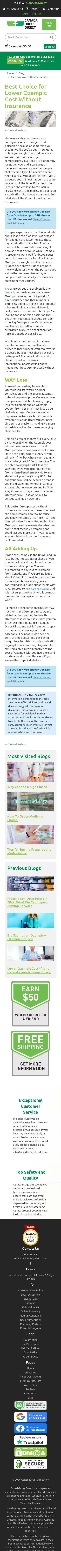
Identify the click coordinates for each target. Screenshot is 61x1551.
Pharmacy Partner (30, 1323)
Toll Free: (30, 3)
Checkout (49, 46)
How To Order (30, 1384)
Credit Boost (30, 1356)
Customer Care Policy (30, 1290)
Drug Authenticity (30, 1319)
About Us (30, 1372)
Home (10, 73)
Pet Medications (30, 1348)
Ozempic (32, 194)
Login (24, 13)
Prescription (31, 1339)
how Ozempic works (37, 588)
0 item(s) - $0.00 (18, 46)
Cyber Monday (30, 1307)
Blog (21, 73)
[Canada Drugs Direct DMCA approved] (30, 1453)
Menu (49, 24)
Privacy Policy (30, 1298)
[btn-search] (51, 37)
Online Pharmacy (30, 1311)
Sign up (36, 13)
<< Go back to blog (15, 130)
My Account (11, 8)
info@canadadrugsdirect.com (30, 1257)
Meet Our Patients (30, 1376)
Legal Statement (30, 1294)
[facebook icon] (30, 1263)
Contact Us (51, 8)
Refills (31, 8)
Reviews (30, 1389)
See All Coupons (30, 65)
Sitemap (30, 1302)
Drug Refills (30, 1352)
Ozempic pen (12, 292)
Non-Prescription (30, 1343)
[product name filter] (31, 37)
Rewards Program (30, 1328)
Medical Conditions (30, 1315)
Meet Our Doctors (30, 1380)
